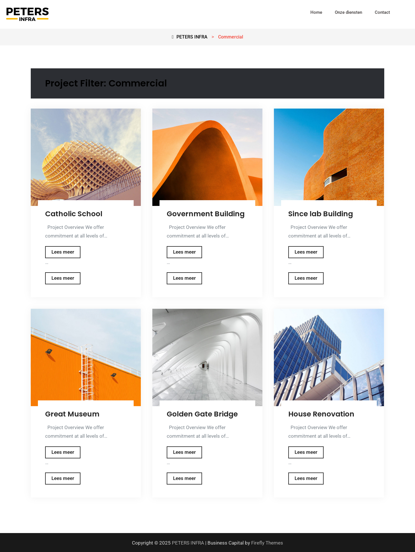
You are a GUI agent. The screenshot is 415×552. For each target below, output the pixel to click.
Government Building (206, 214)
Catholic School (73, 214)
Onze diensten (348, 12)
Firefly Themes (267, 542)
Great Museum (72, 414)
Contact (382, 12)
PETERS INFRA (188, 542)
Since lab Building (320, 214)
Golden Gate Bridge (202, 414)
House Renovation (321, 414)
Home (316, 12)
